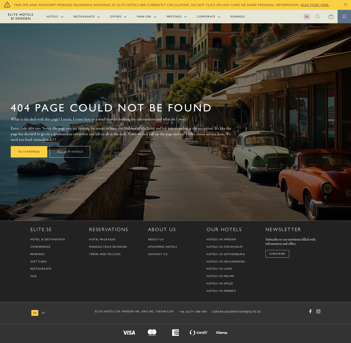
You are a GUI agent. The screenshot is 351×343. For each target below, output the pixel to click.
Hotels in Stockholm (224, 246)
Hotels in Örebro (221, 290)
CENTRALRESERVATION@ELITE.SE (236, 311)
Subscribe (277, 253)
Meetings (174, 16)
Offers (115, 16)
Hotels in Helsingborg (226, 261)
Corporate (206, 16)
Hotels (52, 16)
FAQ (33, 276)
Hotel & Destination (47, 239)
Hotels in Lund (219, 269)
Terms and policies (105, 254)
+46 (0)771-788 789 (193, 311)
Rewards (238, 16)
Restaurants (84, 16)
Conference (40, 246)
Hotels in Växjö (220, 283)
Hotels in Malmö (221, 276)
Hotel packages (102, 239)
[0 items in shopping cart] (331, 16)
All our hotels (70, 151)
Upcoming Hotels (162, 246)
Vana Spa (144, 16)
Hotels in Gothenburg (226, 254)
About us (156, 239)
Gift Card (38, 261)
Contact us (158, 254)
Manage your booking (108, 246)
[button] (317, 16)
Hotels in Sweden (221, 239)
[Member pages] (344, 16)
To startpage (29, 151)
